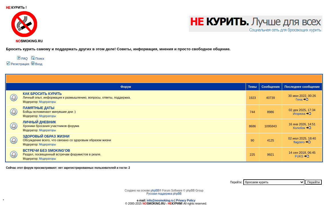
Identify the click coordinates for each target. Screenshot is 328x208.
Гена (299, 99)
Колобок (299, 128)
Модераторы (47, 101)
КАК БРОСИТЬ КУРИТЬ (42, 94)
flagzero (299, 142)
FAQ (22, 58)
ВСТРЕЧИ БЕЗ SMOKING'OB (46, 151)
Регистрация (18, 64)
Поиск (37, 58)
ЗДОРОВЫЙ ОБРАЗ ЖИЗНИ (46, 136)
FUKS (299, 156)
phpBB (155, 190)
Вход (36, 64)
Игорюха (299, 113)
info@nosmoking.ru (160, 200)
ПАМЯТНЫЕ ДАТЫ (38, 108)
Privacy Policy (185, 200)
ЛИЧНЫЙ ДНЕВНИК (39, 122)
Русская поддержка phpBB (164, 193)
